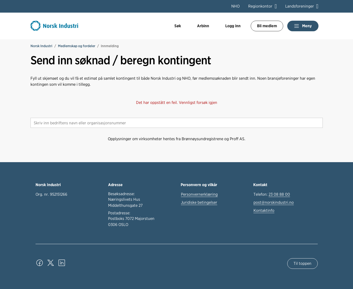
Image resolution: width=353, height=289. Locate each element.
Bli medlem (267, 25)
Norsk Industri (41, 46)
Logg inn (233, 25)
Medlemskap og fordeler (76, 46)
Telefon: (271, 194)
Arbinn (203, 25)
